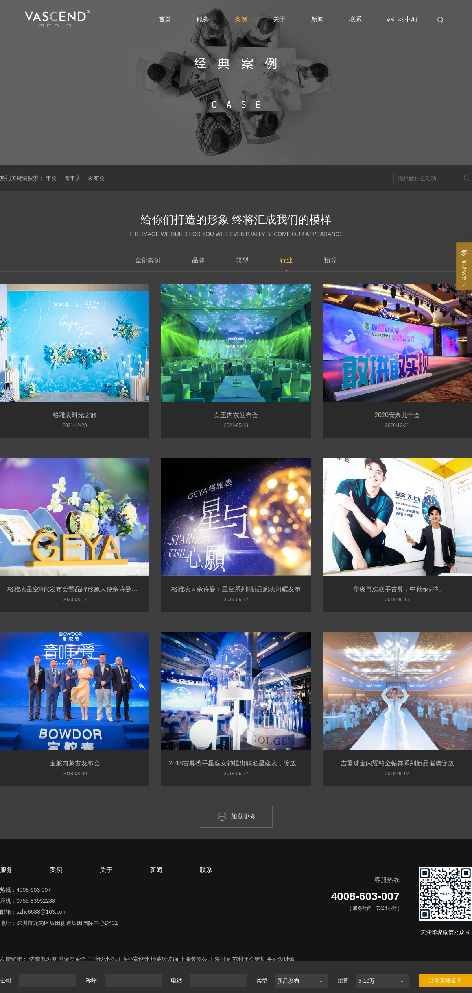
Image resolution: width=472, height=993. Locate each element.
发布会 (96, 178)
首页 (165, 19)
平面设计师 (281, 959)
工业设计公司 (103, 959)
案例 (241, 19)
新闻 (317, 19)
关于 (279, 19)
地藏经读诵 (164, 959)
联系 (355, 19)
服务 (203, 19)
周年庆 (72, 178)
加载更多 (243, 816)
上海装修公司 (196, 959)
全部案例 (147, 260)
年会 (51, 178)
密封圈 (222, 959)
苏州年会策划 (249, 959)
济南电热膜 (43, 959)
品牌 (198, 260)
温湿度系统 (72, 959)
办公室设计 (135, 959)
